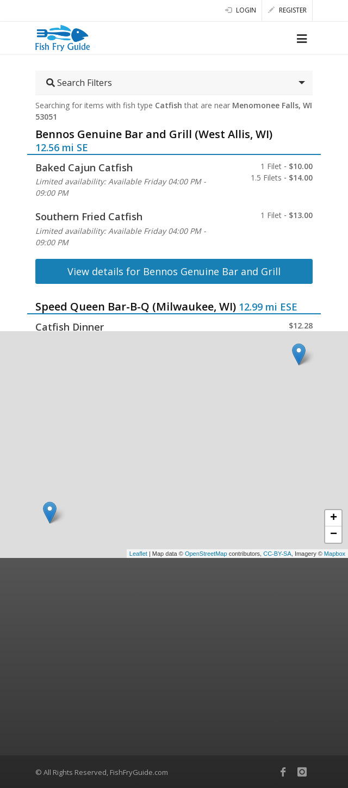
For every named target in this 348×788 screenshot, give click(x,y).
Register (287, 10)
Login (240, 10)
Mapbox (334, 553)
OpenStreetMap (206, 553)
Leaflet (138, 553)
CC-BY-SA (277, 553)
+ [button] (333, 518)
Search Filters (79, 83)
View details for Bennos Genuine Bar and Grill (174, 271)
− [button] (333, 534)
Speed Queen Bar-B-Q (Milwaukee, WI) (135, 306)
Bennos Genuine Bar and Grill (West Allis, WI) (153, 134)
